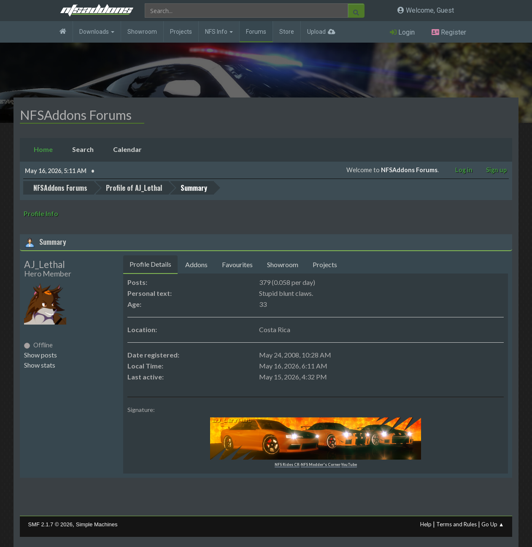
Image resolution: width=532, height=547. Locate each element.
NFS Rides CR (287, 464)
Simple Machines (97, 524)
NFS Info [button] (219, 31)
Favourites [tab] (237, 264)
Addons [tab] (196, 264)
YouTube (349, 464)
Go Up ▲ (492, 523)
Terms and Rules (456, 523)
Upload (316, 31)
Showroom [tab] (282, 264)
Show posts (40, 354)
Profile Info (41, 213)
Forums (256, 31)
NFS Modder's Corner (320, 464)
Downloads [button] (96, 31)
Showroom (142, 31)
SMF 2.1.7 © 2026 (50, 524)
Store (286, 31)
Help (426, 523)
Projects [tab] (325, 264)
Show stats (39, 364)
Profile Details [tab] (150, 264)
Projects (181, 31)
